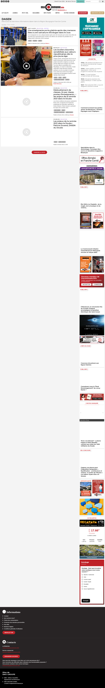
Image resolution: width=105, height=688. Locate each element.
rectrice (67, 79)
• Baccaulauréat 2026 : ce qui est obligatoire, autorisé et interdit (92, 85)
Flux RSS (6, 624)
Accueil (4, 24)
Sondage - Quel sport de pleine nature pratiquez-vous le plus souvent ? (91, 570)
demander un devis (11, 656)
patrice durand (69, 112)
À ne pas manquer (92, 403)
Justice (46, 28)
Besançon (56, 47)
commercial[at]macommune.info (11, 652)
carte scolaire (57, 110)
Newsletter (9, 632)
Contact (6, 616)
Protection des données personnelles (14, 622)
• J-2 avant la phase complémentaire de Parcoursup (90, 75)
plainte (40, 40)
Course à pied (87, 579)
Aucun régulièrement (89, 589)
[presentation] (81, 413)
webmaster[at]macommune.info (11, 665)
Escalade (86, 584)
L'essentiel (92, 59)
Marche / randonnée (89, 574)
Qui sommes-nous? (9, 618)
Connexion (97, 284)
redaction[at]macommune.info (10, 648)
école (60, 77)
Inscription (86, 284)
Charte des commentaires (11, 620)
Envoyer (85, 601)
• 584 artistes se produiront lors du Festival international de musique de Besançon (91, 64)
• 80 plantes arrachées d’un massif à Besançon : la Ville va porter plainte (91, 80)
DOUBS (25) (56, 88)
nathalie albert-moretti (59, 79)
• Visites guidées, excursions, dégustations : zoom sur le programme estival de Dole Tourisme (91, 70)
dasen (30, 40)
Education (40, 28)
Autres (85, 586)
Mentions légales (8, 626)
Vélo (85, 577)
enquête (35, 40)
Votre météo (91, 518)
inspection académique (59, 112)
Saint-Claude (32, 28)
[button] (100, 1)
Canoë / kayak (87, 581)
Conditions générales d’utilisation (13, 628)
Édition (54, 10)
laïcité (64, 77)
